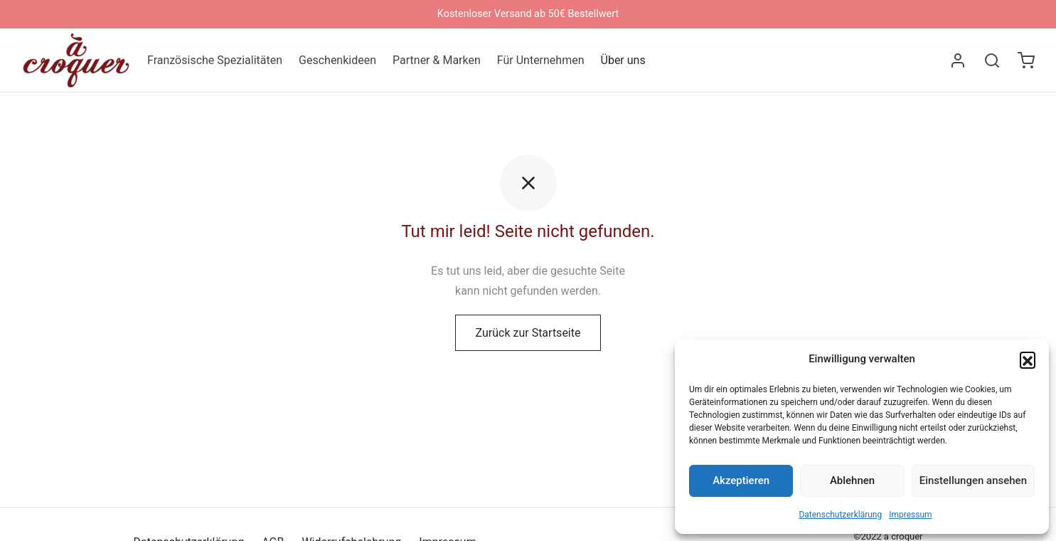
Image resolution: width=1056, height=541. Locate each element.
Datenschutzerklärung (840, 515)
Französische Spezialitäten (214, 60)
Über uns (623, 60)
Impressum (910, 515)
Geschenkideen (337, 60)
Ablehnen (852, 480)
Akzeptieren (741, 480)
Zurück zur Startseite (528, 335)
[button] (1027, 359)
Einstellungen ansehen (973, 480)
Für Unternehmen (541, 60)
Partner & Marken (437, 60)
